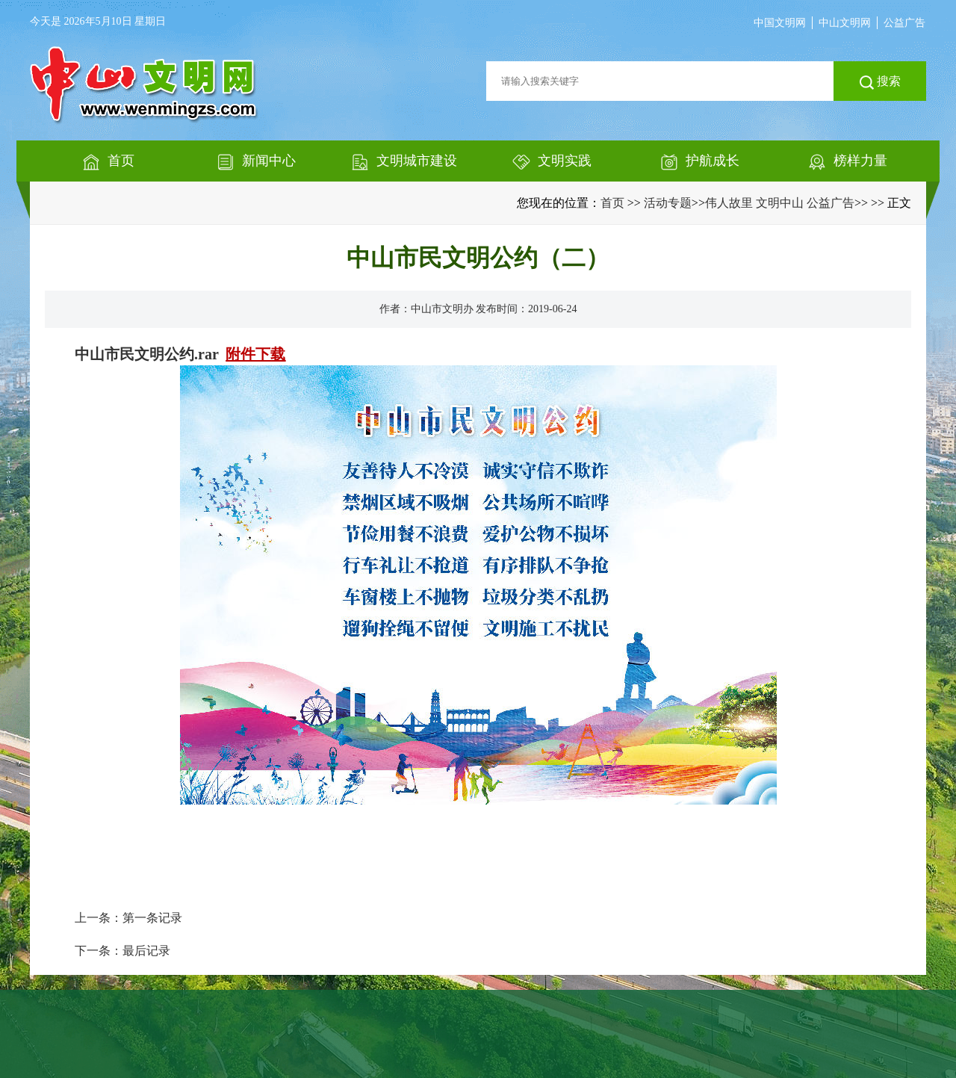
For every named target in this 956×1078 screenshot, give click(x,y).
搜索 (880, 82)
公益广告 (904, 22)
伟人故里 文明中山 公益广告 (779, 202)
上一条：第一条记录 (128, 917)
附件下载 (255, 354)
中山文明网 (845, 22)
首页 (612, 202)
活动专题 (668, 202)
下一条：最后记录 (122, 950)
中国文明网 (780, 22)
